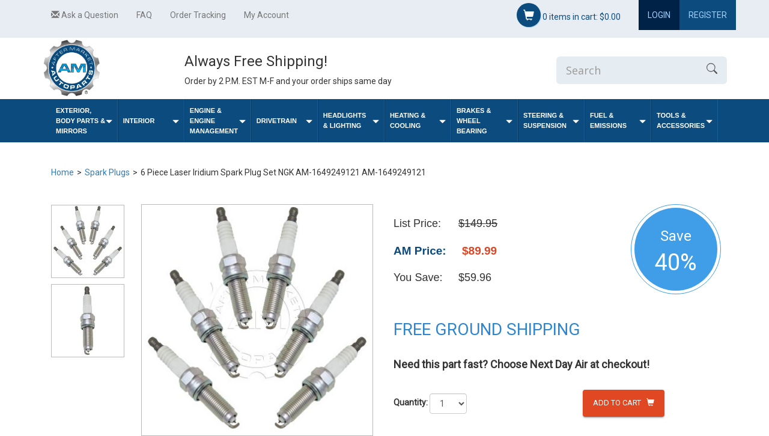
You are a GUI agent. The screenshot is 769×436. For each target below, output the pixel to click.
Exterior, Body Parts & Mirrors (84, 121)
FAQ (144, 15)
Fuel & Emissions (618, 120)
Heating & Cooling (418, 120)
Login (659, 15)
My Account (266, 15)
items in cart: (569, 15)
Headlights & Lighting (351, 120)
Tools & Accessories (685, 120)
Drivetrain (284, 121)
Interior (151, 121)
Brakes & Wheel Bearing (484, 121)
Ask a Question (84, 15)
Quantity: (411, 402)
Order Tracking (198, 15)
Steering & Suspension (551, 120)
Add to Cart (623, 402)
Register (707, 15)
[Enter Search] (626, 70)
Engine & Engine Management (218, 121)
